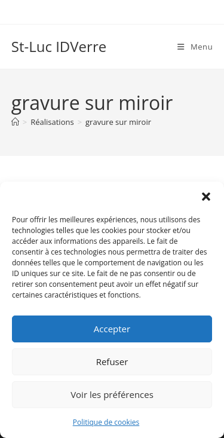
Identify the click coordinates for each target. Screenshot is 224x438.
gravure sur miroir (118, 122)
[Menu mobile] (195, 46)
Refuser (112, 361)
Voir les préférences (112, 394)
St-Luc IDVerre (58, 46)
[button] (206, 197)
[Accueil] (15, 122)
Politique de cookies (106, 422)
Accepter (112, 329)
